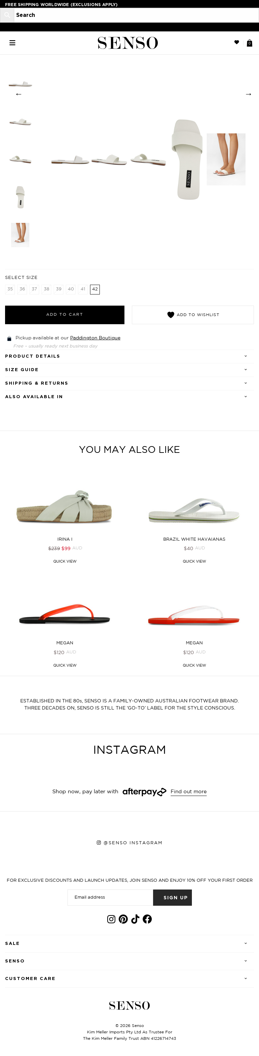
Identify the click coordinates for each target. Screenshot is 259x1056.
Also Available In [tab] (34, 398)
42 (95, 290)
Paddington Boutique (95, 340)
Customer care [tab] (30, 981)
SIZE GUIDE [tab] (22, 371)
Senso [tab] (15, 964)
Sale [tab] (12, 946)
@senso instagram (133, 846)
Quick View (65, 564)
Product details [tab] (32, 358)
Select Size (21, 279)
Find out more (189, 794)
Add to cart (64, 316)
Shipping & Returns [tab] (36, 385)
